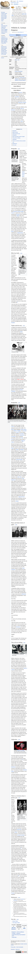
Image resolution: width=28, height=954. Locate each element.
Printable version (4, 50)
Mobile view (18, 949)
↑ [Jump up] (13, 899)
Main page (3, 12)
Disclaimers (13, 949)
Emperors (18, 933)
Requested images (4, 39)
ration (22, 121)
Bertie (12, 231)
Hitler (24, 928)
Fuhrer (16, 832)
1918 (18, 59)
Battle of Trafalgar (17, 430)
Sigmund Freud (21, 496)
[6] (18, 875)
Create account (13, 2)
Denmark (15, 211)
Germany (16, 36)
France (16, 71)
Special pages (3, 49)
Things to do (3, 36)
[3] (22, 441)
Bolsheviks (24, 594)
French (17, 432)
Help (2, 24)
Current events (3, 14)
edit (18, 148)
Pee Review (3, 28)
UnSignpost (3, 33)
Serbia (17, 449)
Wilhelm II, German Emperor (20, 80)
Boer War (19, 477)
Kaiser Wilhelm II (20, 32)
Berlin (21, 331)
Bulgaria (22, 449)
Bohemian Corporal (22, 102)
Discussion (16, 4)
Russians (25, 430)
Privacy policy (13, 947)
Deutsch (2, 57)
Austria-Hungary (20, 211)
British (12, 429)
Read (14, 6)
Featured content (4, 13)
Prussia (22, 36)
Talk (17, 1)
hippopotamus (20, 232)
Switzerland (22, 435)
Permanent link (3, 51)
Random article (3, 18)
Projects (2, 19)
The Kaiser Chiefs (16, 922)
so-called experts (22, 77)
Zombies (14, 933)
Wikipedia (16, 78)
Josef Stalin (22, 899)
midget (17, 215)
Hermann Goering (20, 835)
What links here (3, 46)
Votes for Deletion (4, 30)
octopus (17, 501)
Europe (22, 433)
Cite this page (3, 54)
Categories (14, 931)
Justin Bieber (15, 900)
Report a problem (4, 40)
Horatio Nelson (23, 429)
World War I (14, 937)
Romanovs (18, 626)
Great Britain (20, 71)
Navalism (13, 322)
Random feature (4, 17)
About (2, 20)
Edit (16, 6)
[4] (22, 759)
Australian (17, 96)
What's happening (4, 41)
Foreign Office (3, 43)
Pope (22, 437)
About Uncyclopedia (19, 947)
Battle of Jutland (20, 379)
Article (12, 4)
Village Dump (3, 27)
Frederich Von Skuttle (20, 750)
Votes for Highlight (4, 29)
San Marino (13, 436)
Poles (12, 448)
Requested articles (4, 38)
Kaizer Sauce (15, 921)
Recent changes (4, 15)
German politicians (20, 931)
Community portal (4, 25)
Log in (17, 2)
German (20, 92)
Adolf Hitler (19, 829)
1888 (16, 59)
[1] (16, 104)
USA (12, 439)
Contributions (21, 1)
